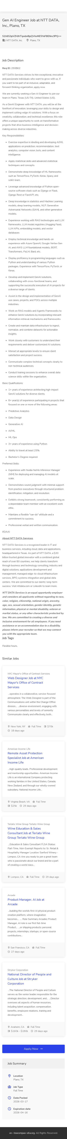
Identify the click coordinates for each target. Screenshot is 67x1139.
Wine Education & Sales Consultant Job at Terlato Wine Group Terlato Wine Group (29, 833)
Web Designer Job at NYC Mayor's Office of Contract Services (25, 682)
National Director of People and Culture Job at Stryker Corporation (29, 979)
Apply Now (33, 1049)
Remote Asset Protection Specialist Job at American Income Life (26, 758)
